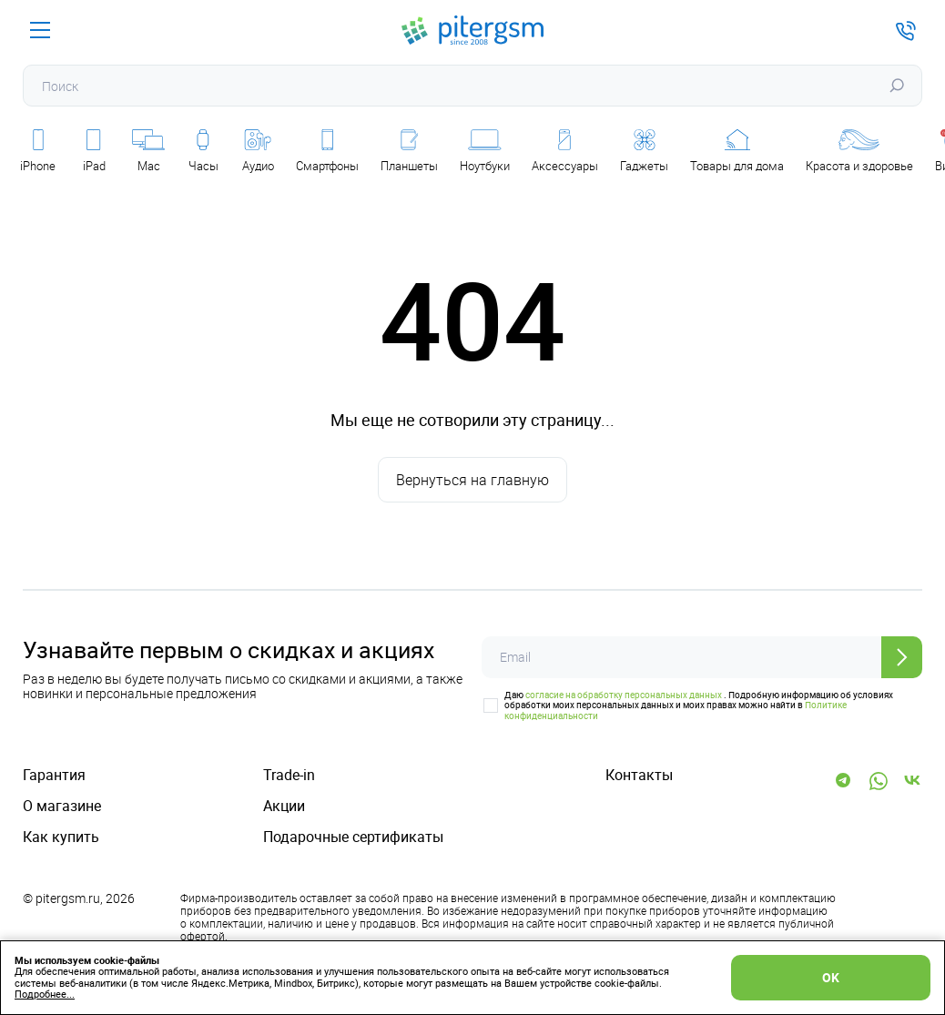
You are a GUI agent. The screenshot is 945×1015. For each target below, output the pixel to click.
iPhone (38, 151)
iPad (94, 151)
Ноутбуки (485, 151)
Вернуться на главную (472, 480)
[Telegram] (844, 781)
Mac (148, 151)
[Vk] (913, 781)
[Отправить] (901, 657)
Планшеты (409, 151)
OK (830, 977)
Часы (203, 151)
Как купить (61, 837)
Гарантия (54, 775)
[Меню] (40, 30)
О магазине (62, 806)
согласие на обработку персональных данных (623, 694)
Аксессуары (565, 151)
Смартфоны (327, 151)
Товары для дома (737, 151)
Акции (284, 806)
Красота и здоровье (859, 151)
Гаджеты (644, 151)
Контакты (639, 775)
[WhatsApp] (878, 781)
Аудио (258, 151)
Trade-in (289, 775)
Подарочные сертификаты (353, 837)
